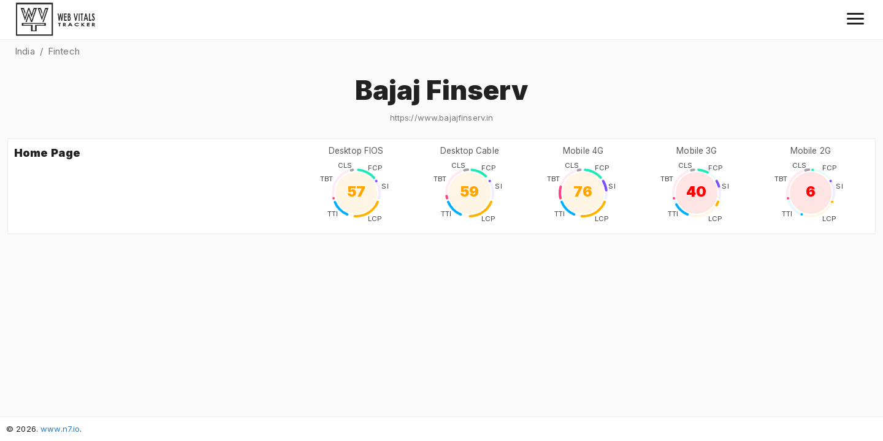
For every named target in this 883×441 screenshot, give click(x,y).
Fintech (64, 51)
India (25, 51)
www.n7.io (60, 429)
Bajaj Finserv (442, 90)
